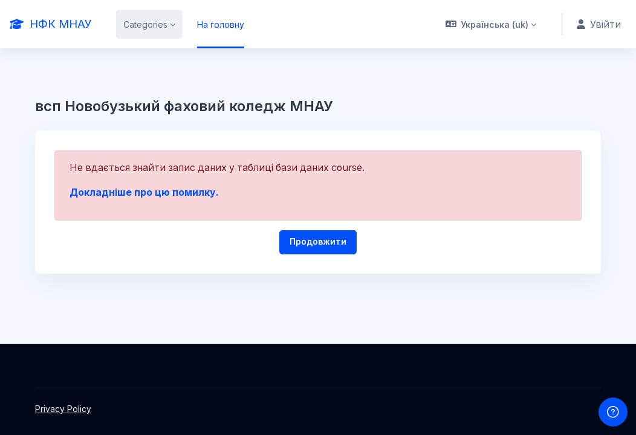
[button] (491, 24)
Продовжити (318, 241)
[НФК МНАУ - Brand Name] (51, 24)
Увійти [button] (599, 24)
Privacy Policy (63, 409)
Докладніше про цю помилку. (144, 192)
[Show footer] (613, 412)
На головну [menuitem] (220, 24)
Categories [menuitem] (145, 24)
